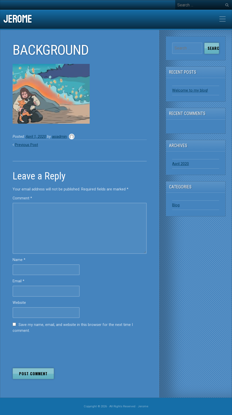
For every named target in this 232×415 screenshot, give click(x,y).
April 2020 (180, 164)
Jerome (17, 19)
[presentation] (52, 349)
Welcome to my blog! (190, 90)
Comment (22, 198)
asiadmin (59, 136)
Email (18, 281)
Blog (176, 205)
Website (19, 303)
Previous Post (26, 145)
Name (19, 260)
